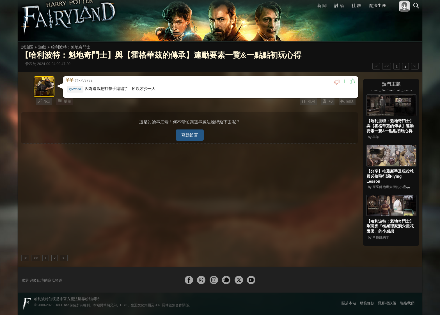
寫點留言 (189, 133)
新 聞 (322, 5)
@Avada (75, 88)
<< (386, 66)
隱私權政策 (387, 303)
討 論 (339, 5)
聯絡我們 (407, 303)
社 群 (356, 5)
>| (414, 66)
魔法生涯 (377, 5)
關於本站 (349, 303)
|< (376, 66)
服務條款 (367, 303)
